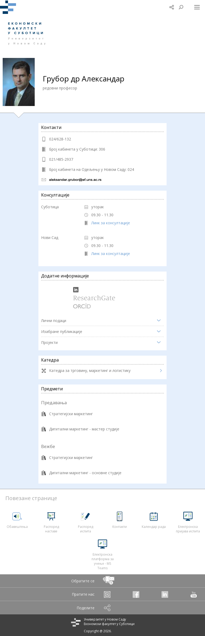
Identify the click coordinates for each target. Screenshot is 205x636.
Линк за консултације (110, 222)
